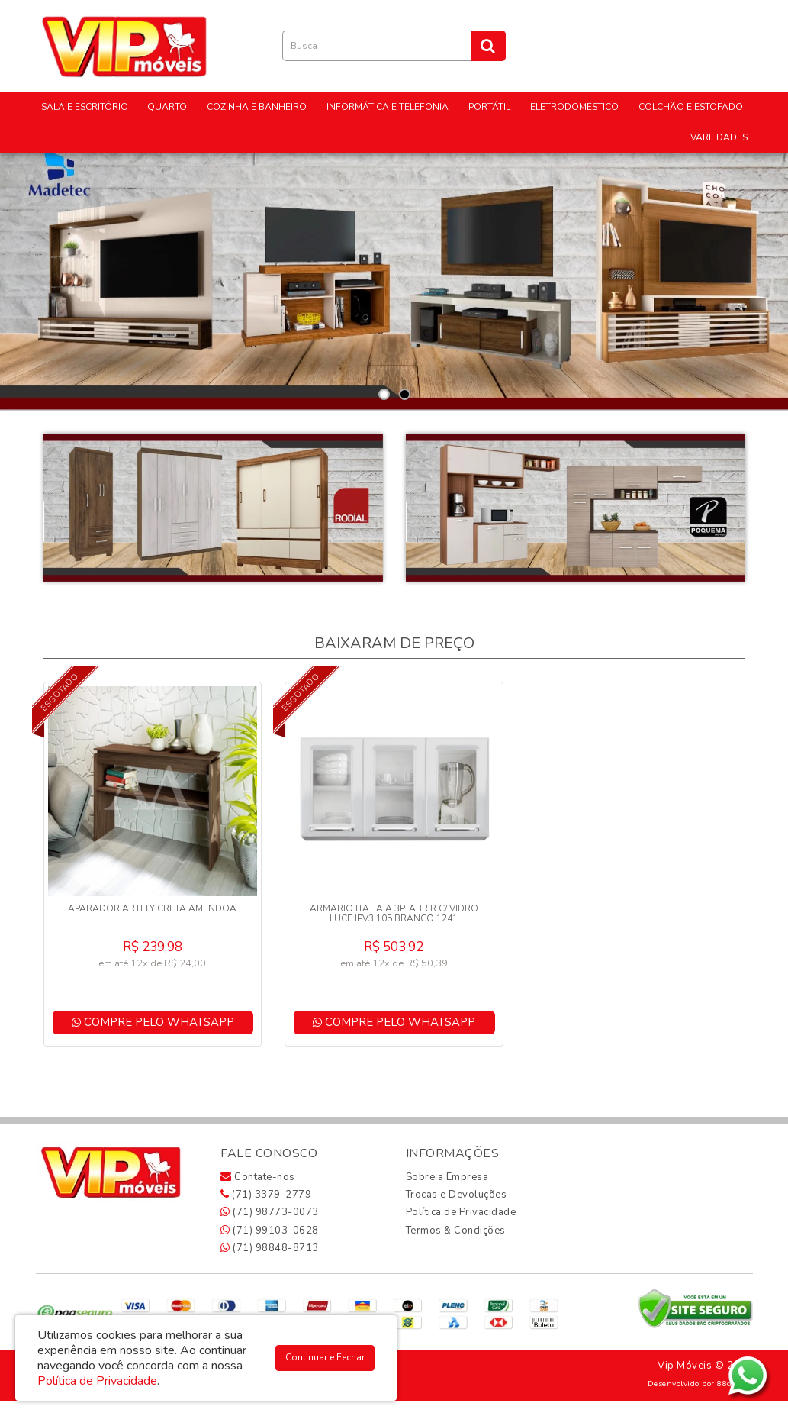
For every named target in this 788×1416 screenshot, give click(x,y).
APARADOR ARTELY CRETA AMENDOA (152, 908)
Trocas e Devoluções (456, 1195)
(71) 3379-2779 (265, 1195)
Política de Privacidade (461, 1212)
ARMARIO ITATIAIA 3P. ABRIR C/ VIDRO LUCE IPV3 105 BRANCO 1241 (394, 913)
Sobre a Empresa (447, 1177)
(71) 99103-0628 (269, 1230)
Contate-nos (257, 1177)
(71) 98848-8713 (269, 1248)
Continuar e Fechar (325, 1357)
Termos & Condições (456, 1230)
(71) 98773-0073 (269, 1212)
